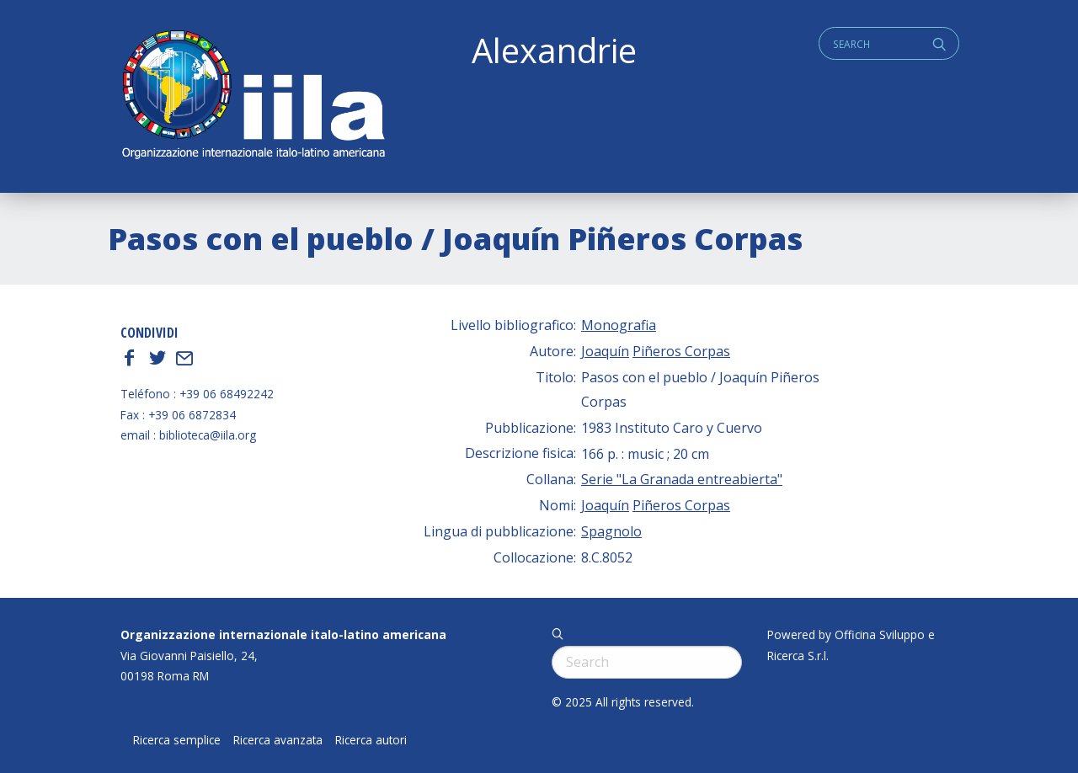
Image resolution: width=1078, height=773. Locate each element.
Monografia (618, 325)
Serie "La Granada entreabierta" (681, 479)
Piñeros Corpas (681, 351)
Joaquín (605, 351)
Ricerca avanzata (278, 740)
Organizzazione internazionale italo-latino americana (283, 634)
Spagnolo (611, 531)
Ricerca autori (371, 740)
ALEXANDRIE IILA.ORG (253, 96)
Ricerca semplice (177, 740)
